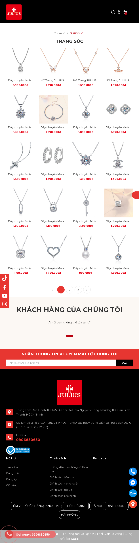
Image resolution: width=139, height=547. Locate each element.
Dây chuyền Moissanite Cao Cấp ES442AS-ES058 (53, 176)
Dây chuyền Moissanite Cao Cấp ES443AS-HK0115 (118, 176)
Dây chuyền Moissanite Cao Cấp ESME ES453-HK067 (118, 272)
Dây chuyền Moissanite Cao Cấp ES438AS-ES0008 (118, 128)
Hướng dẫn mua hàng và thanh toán (69, 473)
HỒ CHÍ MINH (77, 510)
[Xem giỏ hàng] (125, 11)
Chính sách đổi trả (61, 493)
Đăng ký (11, 483)
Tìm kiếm (12, 471)
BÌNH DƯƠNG (117, 510)
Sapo (75, 543)
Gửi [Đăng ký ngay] (124, 367)
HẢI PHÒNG (69, 518)
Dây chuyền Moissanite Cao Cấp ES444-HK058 (20, 224)
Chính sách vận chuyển (64, 487)
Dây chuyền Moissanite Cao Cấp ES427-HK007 (20, 128)
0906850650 (28, 444)
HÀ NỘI (96, 510)
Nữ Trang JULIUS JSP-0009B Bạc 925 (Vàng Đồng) (53, 81)
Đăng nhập (13, 477)
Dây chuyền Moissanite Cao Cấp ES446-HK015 (85, 224)
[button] (69, 340)
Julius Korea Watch (106, 471)
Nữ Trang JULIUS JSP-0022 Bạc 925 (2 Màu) (85, 81)
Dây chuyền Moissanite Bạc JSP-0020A (20, 81)
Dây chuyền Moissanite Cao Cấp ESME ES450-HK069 (53, 272)
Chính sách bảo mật (62, 481)
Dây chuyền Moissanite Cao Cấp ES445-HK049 (53, 224)
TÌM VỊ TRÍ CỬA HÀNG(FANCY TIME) (37, 510)
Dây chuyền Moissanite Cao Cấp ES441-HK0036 (20, 176)
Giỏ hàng (12, 489)
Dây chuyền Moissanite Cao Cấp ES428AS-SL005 (53, 128)
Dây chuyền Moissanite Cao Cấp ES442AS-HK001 (85, 176)
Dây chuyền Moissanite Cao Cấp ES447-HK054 (118, 224)
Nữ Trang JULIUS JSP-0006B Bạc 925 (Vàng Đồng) (118, 81)
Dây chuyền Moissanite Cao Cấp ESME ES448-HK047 (20, 272)
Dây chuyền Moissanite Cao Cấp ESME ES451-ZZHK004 (85, 272)
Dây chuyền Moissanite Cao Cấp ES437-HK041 (85, 128)
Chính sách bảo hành (63, 499)
